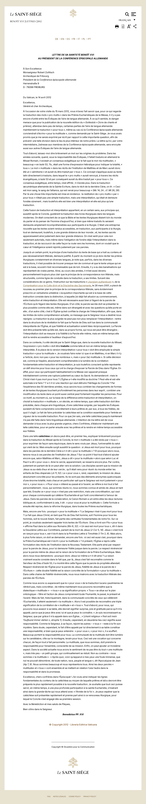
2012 (39, 21)
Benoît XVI (17, 21)
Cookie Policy (75, 796)
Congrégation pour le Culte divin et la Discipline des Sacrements (57, 285)
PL (84, 39)
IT (79, 39)
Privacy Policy (89, 796)
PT (89, 39)
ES (68, 39)
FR (73, 39)
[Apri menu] (133, 14)
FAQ (48, 796)
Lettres (30, 21)
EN (62, 39)
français (125, 21)
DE (56, 39)
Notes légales (59, 796)
